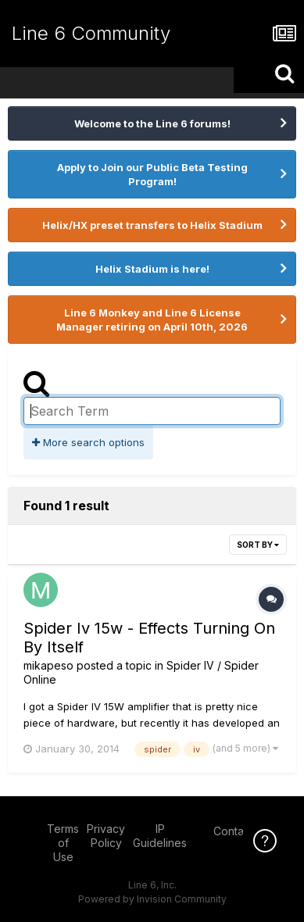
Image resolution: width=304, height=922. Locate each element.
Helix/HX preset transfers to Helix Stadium (152, 225)
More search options (88, 442)
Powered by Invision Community (152, 899)
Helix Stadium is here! (152, 269)
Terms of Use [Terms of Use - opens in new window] (63, 842)
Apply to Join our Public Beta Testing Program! (152, 174)
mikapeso (48, 665)
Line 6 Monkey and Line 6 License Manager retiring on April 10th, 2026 (152, 319)
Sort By (258, 544)
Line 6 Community (91, 33)
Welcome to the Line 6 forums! (152, 123)
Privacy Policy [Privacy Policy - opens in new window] (106, 835)
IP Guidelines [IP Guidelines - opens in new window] (160, 835)
